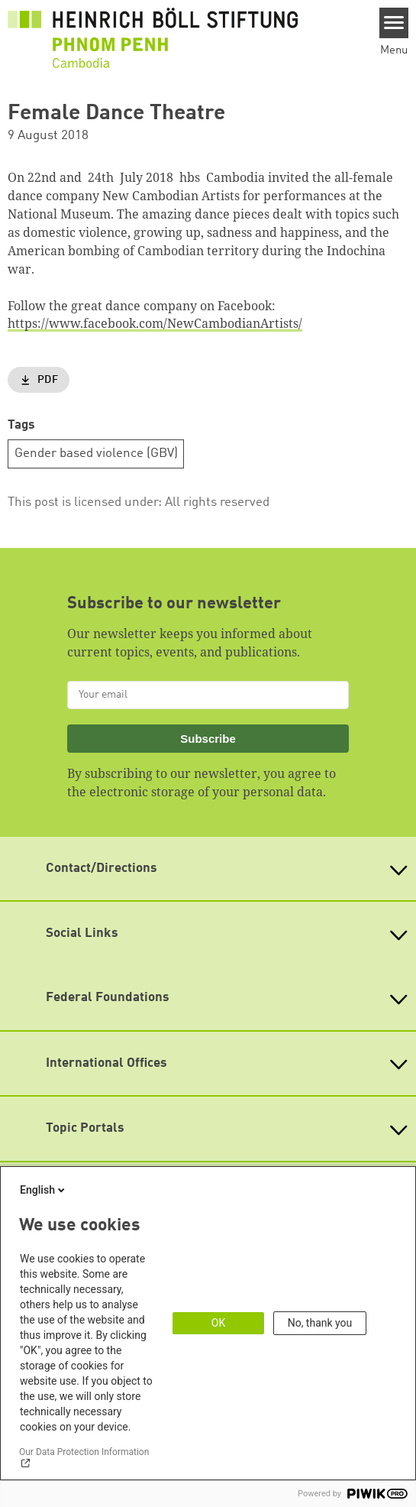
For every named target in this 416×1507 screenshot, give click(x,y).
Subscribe (208, 738)
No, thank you (320, 1323)
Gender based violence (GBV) (96, 453)
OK (218, 1323)
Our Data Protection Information (84, 1452)
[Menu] (394, 23)
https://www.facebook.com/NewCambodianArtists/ (155, 323)
